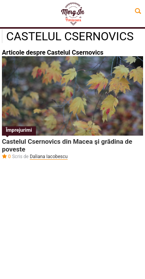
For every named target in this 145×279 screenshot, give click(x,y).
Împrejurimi (19, 130)
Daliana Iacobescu (49, 156)
